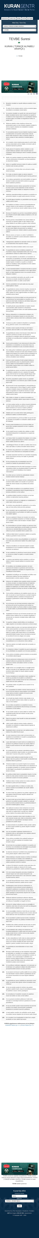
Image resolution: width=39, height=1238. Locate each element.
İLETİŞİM (30, 18)
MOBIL (19, 18)
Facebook (25, 1211)
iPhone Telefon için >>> (27, 1025)
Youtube (31, 1211)
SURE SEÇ (12, 18)
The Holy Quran (17, 1211)
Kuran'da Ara (8, 1211)
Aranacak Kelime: (19, 1193)
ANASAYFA (5, 18)
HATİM (24, 18)
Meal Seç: (19, 1198)
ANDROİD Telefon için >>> (12, 1025)
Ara (19, 1206)
